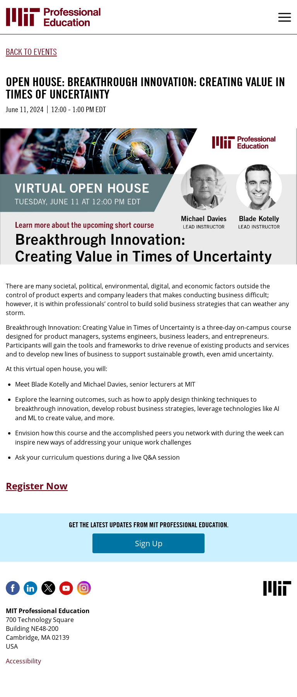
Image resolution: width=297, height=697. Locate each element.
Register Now (37, 485)
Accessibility (23, 661)
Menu (284, 17)
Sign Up (148, 543)
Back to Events (31, 52)
